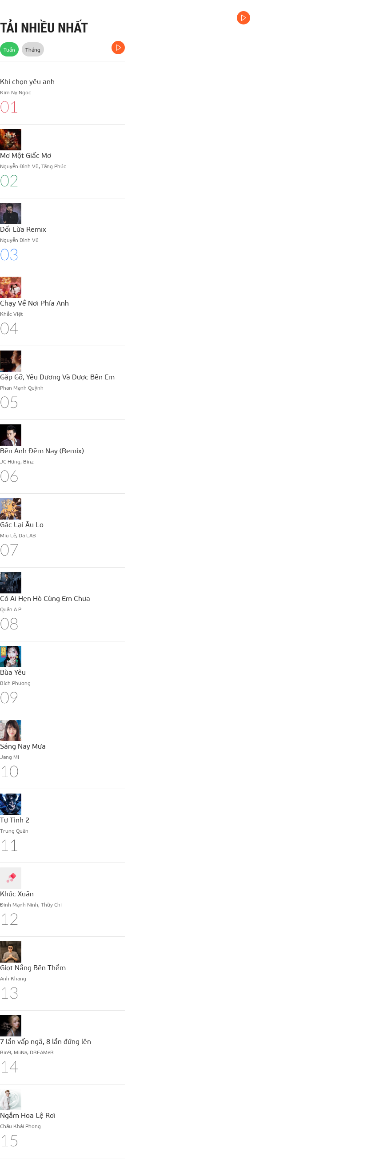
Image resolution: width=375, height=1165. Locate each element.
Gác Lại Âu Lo (22, 524)
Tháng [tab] (32, 49)
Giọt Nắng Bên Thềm (33, 967)
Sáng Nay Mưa (23, 745)
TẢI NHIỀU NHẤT (44, 28)
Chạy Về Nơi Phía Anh (34, 302)
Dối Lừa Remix (23, 229)
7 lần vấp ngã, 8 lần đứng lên (45, 1041)
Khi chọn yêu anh (27, 81)
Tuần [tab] (9, 49)
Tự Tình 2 (14, 819)
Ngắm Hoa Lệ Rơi (28, 1115)
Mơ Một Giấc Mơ (25, 155)
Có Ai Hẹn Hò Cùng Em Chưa (45, 598)
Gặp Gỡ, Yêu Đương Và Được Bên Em (57, 376)
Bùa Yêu (13, 672)
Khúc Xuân (17, 893)
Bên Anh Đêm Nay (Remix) (42, 450)
